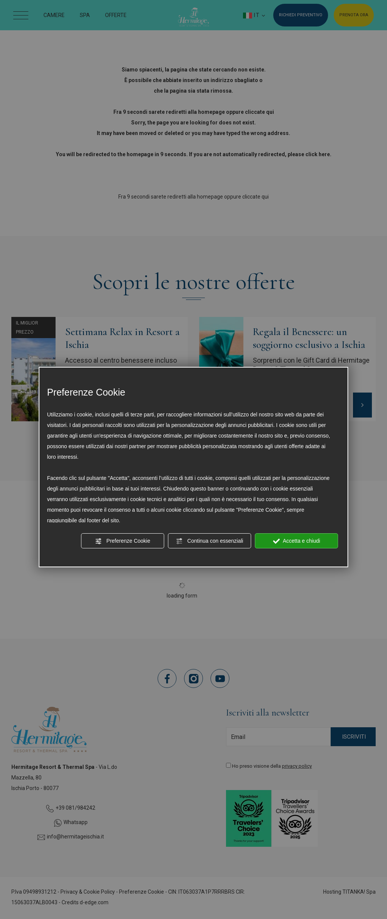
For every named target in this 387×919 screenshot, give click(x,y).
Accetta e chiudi (296, 541)
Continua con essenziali (209, 541)
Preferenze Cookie (122, 541)
